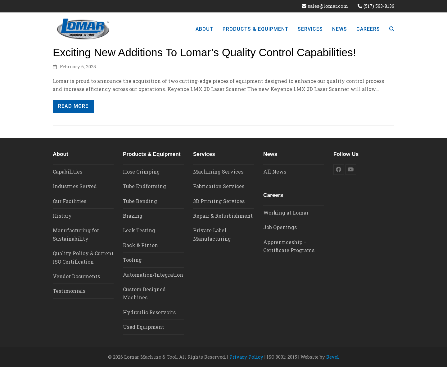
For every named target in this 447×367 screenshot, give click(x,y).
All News (274, 171)
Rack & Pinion (140, 245)
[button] (392, 29)
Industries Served (75, 186)
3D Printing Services (219, 201)
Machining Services (218, 171)
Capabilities (67, 171)
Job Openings (280, 227)
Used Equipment (143, 327)
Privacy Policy (246, 357)
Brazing (132, 215)
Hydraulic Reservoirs (149, 312)
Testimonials (69, 291)
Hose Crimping (141, 171)
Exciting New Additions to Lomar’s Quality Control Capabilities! (204, 52)
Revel (332, 357)
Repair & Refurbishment (223, 215)
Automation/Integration (153, 274)
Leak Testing (139, 230)
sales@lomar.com (328, 6)
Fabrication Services (218, 186)
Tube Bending (140, 201)
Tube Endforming (144, 186)
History (62, 215)
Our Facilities (69, 201)
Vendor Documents (76, 276)
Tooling (132, 259)
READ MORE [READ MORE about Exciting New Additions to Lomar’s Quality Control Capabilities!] (73, 106)
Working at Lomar (286, 212)
